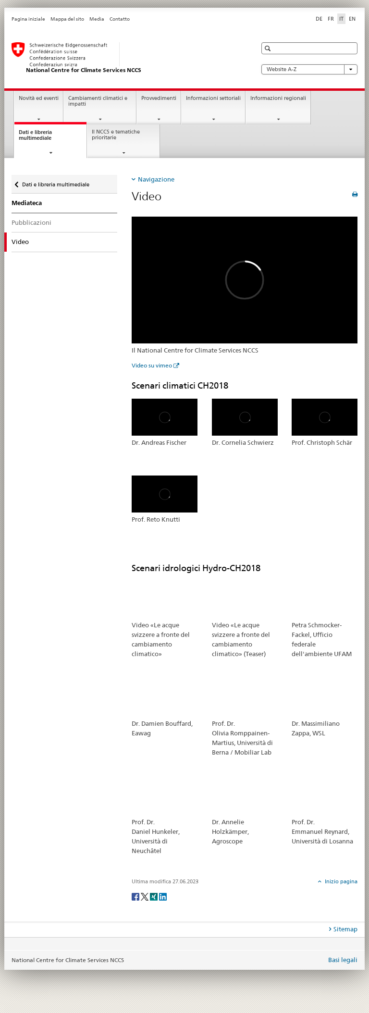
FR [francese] (331, 18)
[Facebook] (136, 896)
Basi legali (342, 960)
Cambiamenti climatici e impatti (97, 101)
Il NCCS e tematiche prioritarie (116, 135)
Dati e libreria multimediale (44, 138)
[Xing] (154, 896)
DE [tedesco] (319, 18)
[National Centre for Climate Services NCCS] (124, 58)
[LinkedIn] (163, 896)
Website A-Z (309, 69)
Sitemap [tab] (345, 929)
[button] (269, 48)
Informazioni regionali (278, 98)
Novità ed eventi (39, 98)
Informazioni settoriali (213, 98)
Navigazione (156, 179)
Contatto (120, 19)
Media (96, 19)
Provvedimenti (158, 98)
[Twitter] (145, 896)
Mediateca (27, 203)
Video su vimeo (152, 365)
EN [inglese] (352, 18)
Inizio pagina (340, 881)
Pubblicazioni (31, 222)
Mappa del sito (67, 19)
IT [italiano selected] (341, 18)
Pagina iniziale (28, 19)
